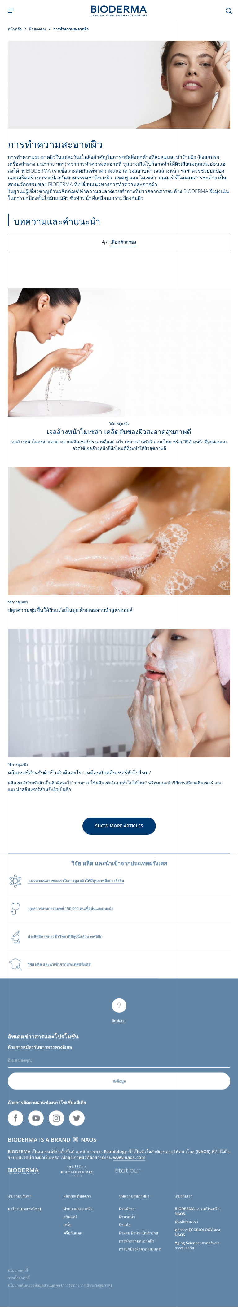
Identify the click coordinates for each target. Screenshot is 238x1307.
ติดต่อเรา (119, 1025)
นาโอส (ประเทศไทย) (24, 1214)
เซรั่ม (68, 1230)
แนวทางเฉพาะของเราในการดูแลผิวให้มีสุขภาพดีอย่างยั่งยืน (76, 885)
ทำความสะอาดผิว (78, 1214)
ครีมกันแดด (73, 1238)
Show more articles (119, 826)
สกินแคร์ (70, 1222)
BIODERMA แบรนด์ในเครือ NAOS (197, 1216)
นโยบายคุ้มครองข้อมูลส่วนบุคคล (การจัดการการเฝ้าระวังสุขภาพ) (60, 1290)
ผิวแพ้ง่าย (126, 1214)
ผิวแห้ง (124, 1230)
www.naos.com (129, 1162)
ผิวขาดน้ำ (127, 1222)
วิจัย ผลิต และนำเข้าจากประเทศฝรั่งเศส (59, 969)
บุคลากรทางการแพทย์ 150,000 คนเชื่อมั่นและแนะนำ (70, 913)
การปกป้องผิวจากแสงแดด (140, 1254)
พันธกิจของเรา (186, 1227)
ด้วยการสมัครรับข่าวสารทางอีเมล (40, 1052)
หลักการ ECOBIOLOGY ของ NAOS (197, 1237)
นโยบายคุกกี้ (18, 1275)
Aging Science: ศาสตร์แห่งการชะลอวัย (197, 1250)
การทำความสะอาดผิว (136, 1246)
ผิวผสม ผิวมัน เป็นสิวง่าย (138, 1238)
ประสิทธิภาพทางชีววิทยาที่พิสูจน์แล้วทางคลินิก (65, 941)
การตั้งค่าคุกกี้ (19, 1283)
